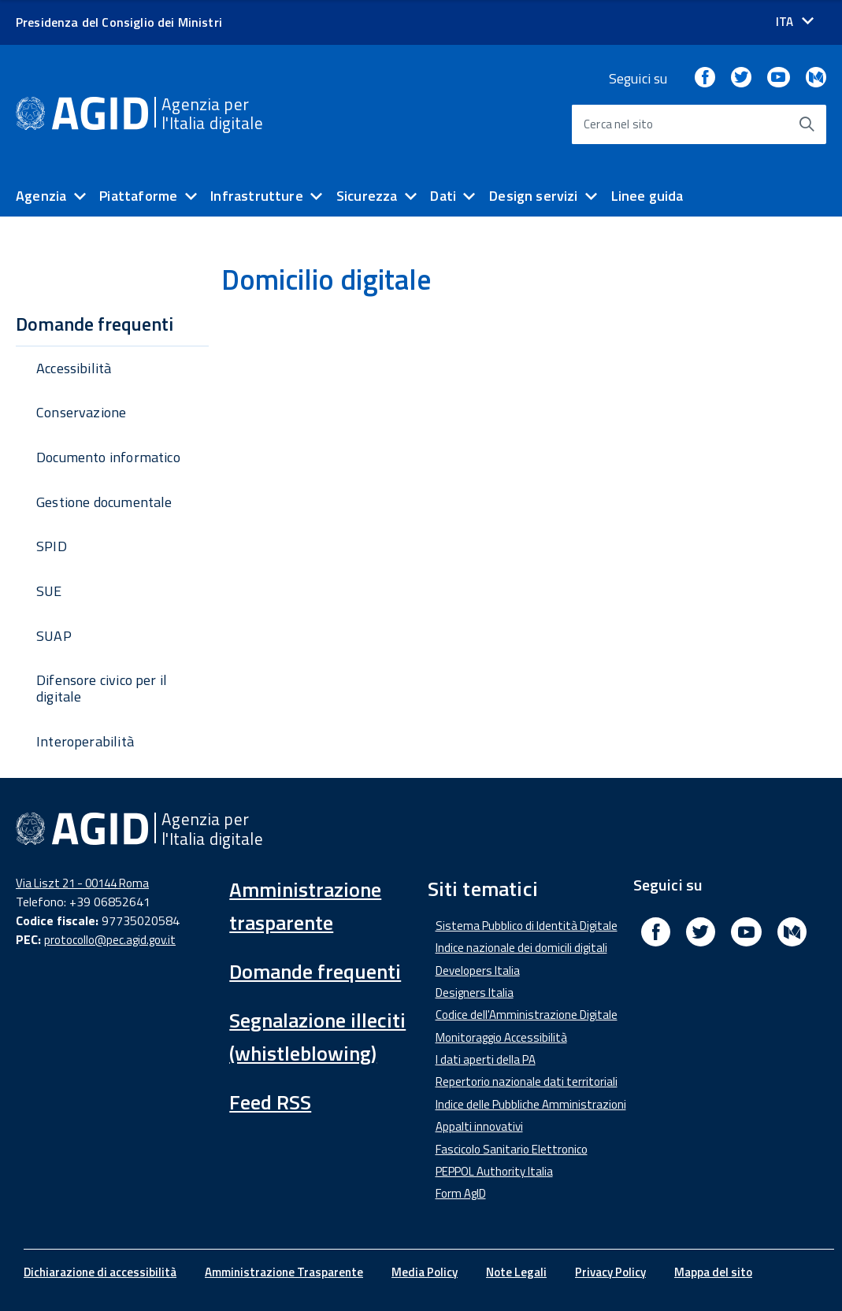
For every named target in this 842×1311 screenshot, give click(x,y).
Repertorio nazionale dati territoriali (527, 1081)
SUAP (54, 635)
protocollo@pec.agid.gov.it (110, 940)
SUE (49, 591)
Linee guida (647, 195)
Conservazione (81, 412)
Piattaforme (138, 195)
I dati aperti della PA (486, 1059)
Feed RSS (270, 1102)
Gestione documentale (104, 502)
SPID (51, 546)
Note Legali (516, 1272)
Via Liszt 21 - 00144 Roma (82, 883)
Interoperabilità (85, 741)
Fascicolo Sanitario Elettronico (512, 1149)
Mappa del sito (713, 1272)
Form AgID (461, 1193)
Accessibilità (73, 368)
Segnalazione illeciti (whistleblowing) (317, 1036)
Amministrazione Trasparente (284, 1272)
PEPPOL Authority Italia (494, 1171)
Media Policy (424, 1272)
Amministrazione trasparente (305, 906)
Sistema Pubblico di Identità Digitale (527, 926)
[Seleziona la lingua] (794, 21)
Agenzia (41, 195)
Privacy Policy (610, 1272)
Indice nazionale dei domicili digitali (521, 948)
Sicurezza (367, 195)
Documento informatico (108, 457)
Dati (443, 195)
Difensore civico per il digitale (101, 688)
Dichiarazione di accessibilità (100, 1272)
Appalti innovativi (479, 1126)
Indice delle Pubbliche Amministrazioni (531, 1104)
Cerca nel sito (619, 124)
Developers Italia (478, 970)
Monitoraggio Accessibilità (501, 1037)
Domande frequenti (315, 971)
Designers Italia (475, 992)
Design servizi (533, 195)
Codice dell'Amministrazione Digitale (527, 1014)
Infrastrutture (256, 195)
